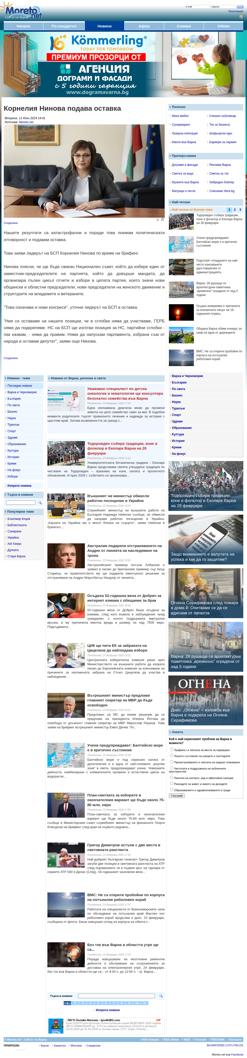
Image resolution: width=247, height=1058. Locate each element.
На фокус (13, 470)
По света (13, 405)
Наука (11, 418)
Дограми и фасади (184, 165)
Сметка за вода (181, 173)
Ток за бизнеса (218, 124)
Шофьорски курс (219, 133)
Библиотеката (17, 525)
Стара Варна (16, 556)
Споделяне (11, 222)
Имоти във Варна (183, 142)
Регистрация (236, 11)
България (14, 398)
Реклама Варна (219, 165)
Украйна (13, 537)
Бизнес (12, 411)
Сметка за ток (218, 173)
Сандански (92, 1045)
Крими (11, 463)
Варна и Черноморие (22, 392)
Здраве (12, 437)
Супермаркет (180, 124)
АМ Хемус (14, 544)
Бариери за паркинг (222, 142)
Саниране (14, 531)
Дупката (13, 550)
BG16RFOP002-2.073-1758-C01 (225, 1045)
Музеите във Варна (184, 182)
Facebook (237, 1054)
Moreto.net (26, 122)
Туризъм (13, 424)
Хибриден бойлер (220, 182)
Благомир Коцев (18, 519)
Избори (12, 476)
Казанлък (59, 1045)
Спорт (11, 431)
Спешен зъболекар (221, 116)
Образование (16, 444)
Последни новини (19, 385)
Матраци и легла (182, 191)
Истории (13, 457)
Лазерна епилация (184, 133)
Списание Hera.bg (221, 191)
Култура (13, 450)
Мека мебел (179, 116)
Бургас (44, 1045)
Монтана (75, 1045)
